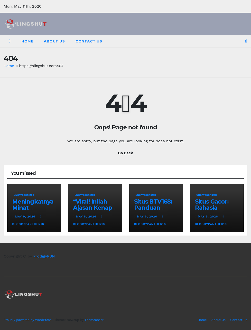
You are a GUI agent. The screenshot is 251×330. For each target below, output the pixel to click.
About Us (54, 41)
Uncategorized (24, 195)
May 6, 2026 (147, 216)
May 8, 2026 (87, 216)
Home (27, 41)
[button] (246, 41)
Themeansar (94, 320)
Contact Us (88, 41)
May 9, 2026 (25, 216)
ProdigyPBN (44, 256)
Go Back (125, 153)
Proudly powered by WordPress (28, 320)
